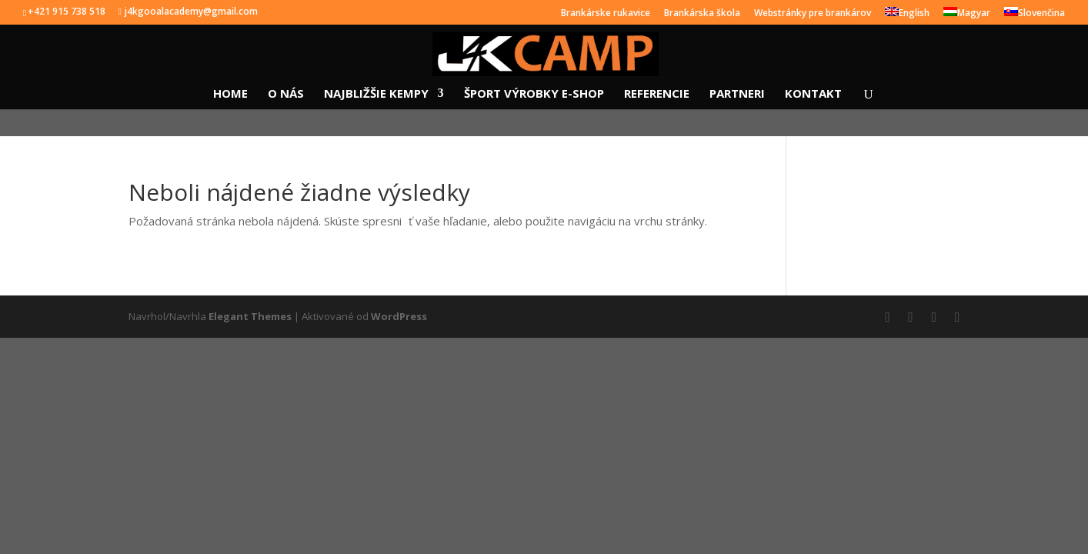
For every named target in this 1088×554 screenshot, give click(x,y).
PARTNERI (737, 94)
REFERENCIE (656, 94)
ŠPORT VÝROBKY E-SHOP (534, 94)
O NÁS (286, 94)
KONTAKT (813, 94)
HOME (230, 94)
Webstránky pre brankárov (812, 13)
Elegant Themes (250, 316)
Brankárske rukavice (605, 13)
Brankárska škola (702, 13)
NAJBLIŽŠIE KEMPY (376, 94)
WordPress (399, 316)
